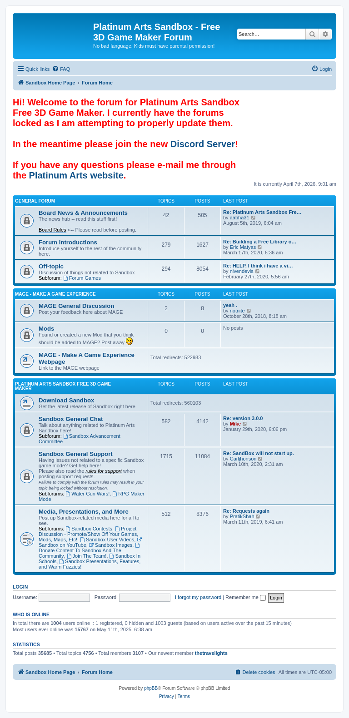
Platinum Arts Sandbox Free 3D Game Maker (63, 386)
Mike (235, 423)
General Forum (35, 200)
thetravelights (211, 653)
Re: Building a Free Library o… (259, 241)
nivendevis (242, 271)
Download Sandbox (66, 400)
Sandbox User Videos (107, 539)
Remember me (245, 597)
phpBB (151, 688)
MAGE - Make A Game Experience (55, 294)
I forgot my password (198, 597)
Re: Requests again (246, 511)
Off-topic (51, 266)
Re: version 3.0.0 (243, 418)
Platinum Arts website (76, 175)
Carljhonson (243, 458)
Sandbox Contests (88, 528)
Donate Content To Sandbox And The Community (90, 551)
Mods (46, 328)
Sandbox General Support (76, 454)
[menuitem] (61, 69)
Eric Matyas (243, 247)
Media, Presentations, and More (84, 511)
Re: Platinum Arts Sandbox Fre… (262, 212)
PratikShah (242, 516)
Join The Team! (87, 556)
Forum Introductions (68, 242)
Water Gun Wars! (87, 493)
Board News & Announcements (83, 212)
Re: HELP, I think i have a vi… (258, 265)
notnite (237, 310)
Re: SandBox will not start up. (258, 453)
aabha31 (239, 217)
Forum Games (82, 278)
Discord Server (202, 144)
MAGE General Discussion (76, 305)
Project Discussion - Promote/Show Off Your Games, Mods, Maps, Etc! (88, 534)
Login (20, 586)
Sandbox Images (110, 545)
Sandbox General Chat (71, 419)
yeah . (230, 305)
